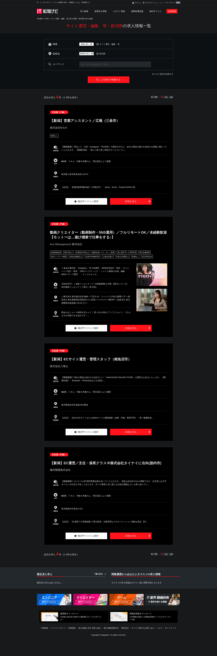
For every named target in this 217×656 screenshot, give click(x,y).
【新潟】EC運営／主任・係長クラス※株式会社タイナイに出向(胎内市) (105, 463)
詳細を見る (131, 201)
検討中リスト (156, 11)
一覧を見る (98, 574)
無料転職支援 (137, 11)
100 (171, 97)
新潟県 (102, 54)
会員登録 (172, 11)
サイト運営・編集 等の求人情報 (64, 19)
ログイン (138, 3)
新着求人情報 (101, 11)
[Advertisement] (108, 646)
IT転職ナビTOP (43, 19)
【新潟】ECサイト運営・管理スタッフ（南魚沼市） (90, 359)
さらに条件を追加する (163, 74)
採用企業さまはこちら (154, 3)
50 (166, 97)
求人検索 (84, 11)
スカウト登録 (119, 11)
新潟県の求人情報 (86, 19)
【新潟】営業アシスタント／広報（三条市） (85, 121)
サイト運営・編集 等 (109, 44)
